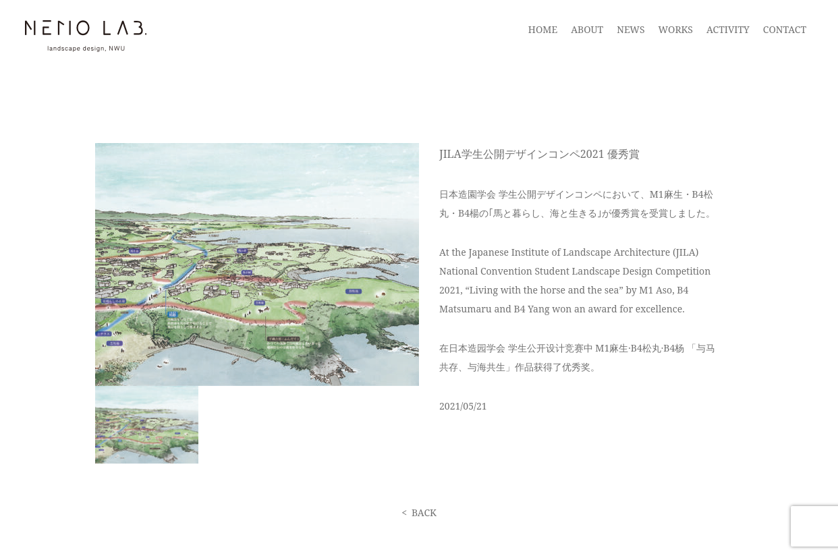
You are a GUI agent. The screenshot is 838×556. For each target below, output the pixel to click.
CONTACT (784, 29)
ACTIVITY (728, 29)
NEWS (630, 29)
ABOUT (587, 29)
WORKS (676, 29)
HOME (542, 29)
